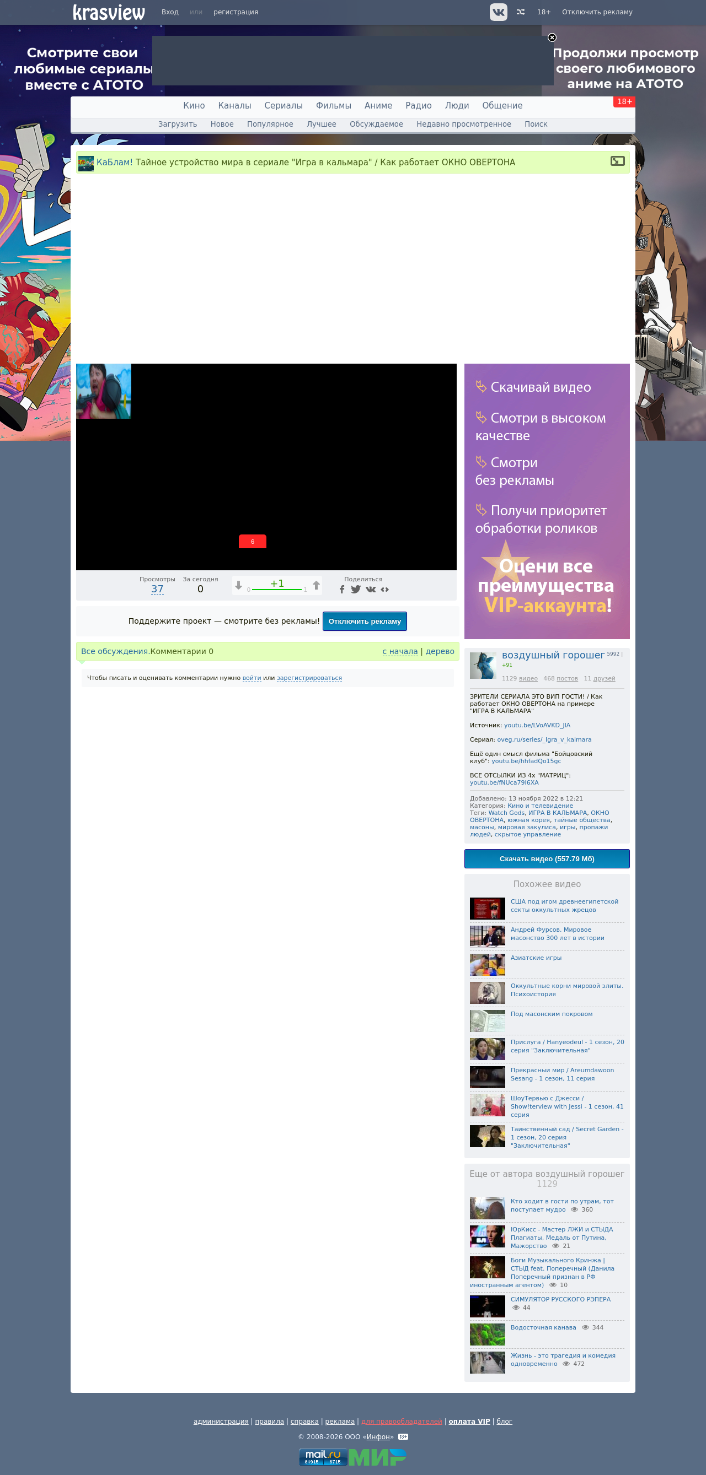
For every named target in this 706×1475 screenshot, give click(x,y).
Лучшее (321, 124)
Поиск (536, 124)
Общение (503, 106)
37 (157, 589)
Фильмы (333, 106)
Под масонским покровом (552, 1014)
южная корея (528, 820)
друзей (604, 678)
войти (252, 678)
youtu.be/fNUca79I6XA (504, 782)
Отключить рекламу (597, 12)
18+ (544, 12)
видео (528, 678)
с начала (400, 651)
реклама (340, 1421)
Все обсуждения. (116, 651)
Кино (194, 106)
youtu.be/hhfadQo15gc (526, 761)
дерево (439, 651)
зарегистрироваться (309, 678)
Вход (170, 12)
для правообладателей (401, 1421)
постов (567, 678)
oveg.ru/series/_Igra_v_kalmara (545, 739)
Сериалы (284, 106)
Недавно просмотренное (463, 124)
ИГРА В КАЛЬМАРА (557, 813)
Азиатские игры (536, 957)
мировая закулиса (527, 827)
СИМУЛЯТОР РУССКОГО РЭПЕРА (561, 1299)
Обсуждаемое (376, 124)
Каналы (234, 106)
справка (305, 1421)
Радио (418, 106)
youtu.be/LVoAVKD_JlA (537, 725)
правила (269, 1421)
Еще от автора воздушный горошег (546, 1179)
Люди (457, 106)
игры (568, 827)
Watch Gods (507, 813)
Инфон (378, 1437)
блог (504, 1421)
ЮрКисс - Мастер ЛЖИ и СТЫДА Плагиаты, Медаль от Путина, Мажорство (562, 1238)
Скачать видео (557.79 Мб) (547, 859)
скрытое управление (528, 834)
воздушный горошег (554, 655)
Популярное (270, 124)
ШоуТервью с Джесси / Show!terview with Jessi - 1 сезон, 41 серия (567, 1107)
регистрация (235, 12)
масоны (482, 827)
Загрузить (177, 124)
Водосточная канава (543, 1327)
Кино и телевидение (540, 805)
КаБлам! (115, 163)
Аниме (378, 106)
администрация (221, 1421)
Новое (222, 124)
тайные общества (582, 820)
